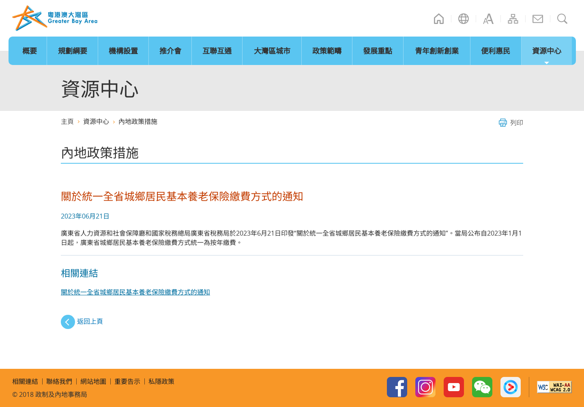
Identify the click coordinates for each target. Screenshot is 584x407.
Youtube (454, 387)
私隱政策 (161, 381)
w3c (554, 387)
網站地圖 (513, 18)
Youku (510, 387)
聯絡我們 (537, 18)
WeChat (482, 387)
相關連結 (25, 381)
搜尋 (562, 18)
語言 (463, 18)
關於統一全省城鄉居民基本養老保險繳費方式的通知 (135, 292)
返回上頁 (90, 321)
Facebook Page (397, 387)
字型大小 (488, 18)
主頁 (439, 18)
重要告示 (127, 381)
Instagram (425, 387)
